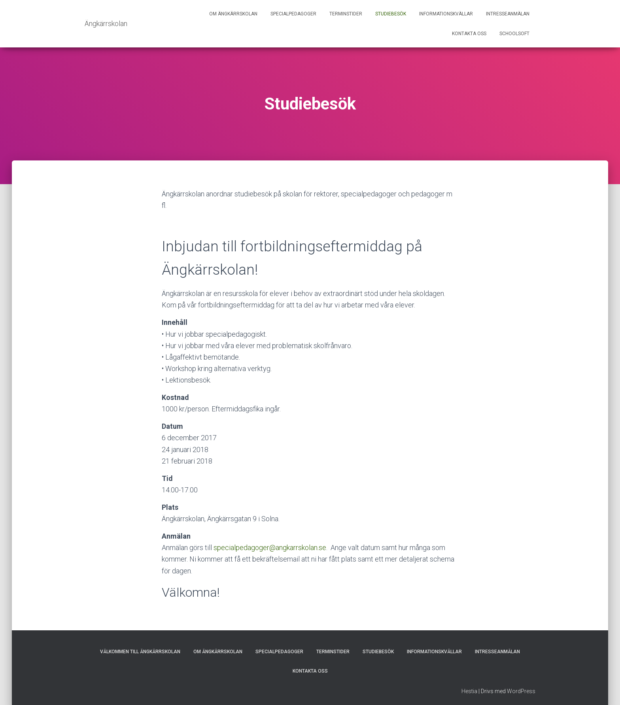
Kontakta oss (469, 33)
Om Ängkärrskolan (233, 14)
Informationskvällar (446, 14)
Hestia (469, 691)
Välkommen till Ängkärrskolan (140, 651)
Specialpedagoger (293, 14)
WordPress (521, 691)
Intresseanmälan (507, 14)
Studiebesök (390, 14)
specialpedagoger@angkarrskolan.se (270, 547)
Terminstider (345, 14)
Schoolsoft (514, 33)
